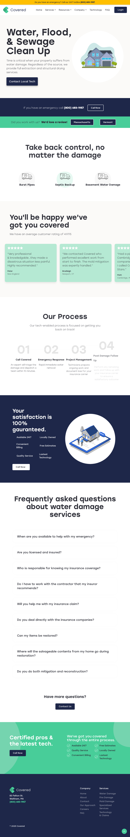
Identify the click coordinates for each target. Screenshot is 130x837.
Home (39, 9)
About (83, 797)
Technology (96, 9)
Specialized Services (105, 807)
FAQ (107, 9)
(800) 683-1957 (18, 802)
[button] (50, 9)
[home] (14, 10)
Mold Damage (106, 801)
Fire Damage (106, 797)
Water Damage (107, 793)
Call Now (18, 753)
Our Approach (87, 805)
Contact (84, 801)
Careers (84, 809)
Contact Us (65, 706)
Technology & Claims (105, 814)
